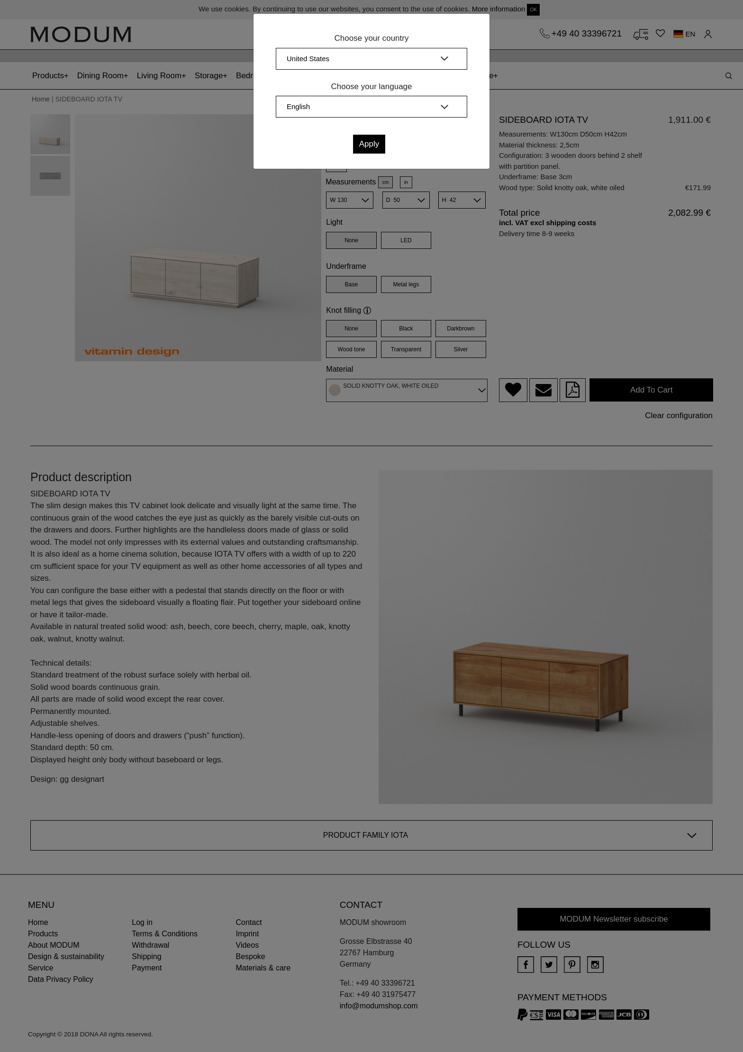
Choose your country (372, 38)
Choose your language (371, 86)
